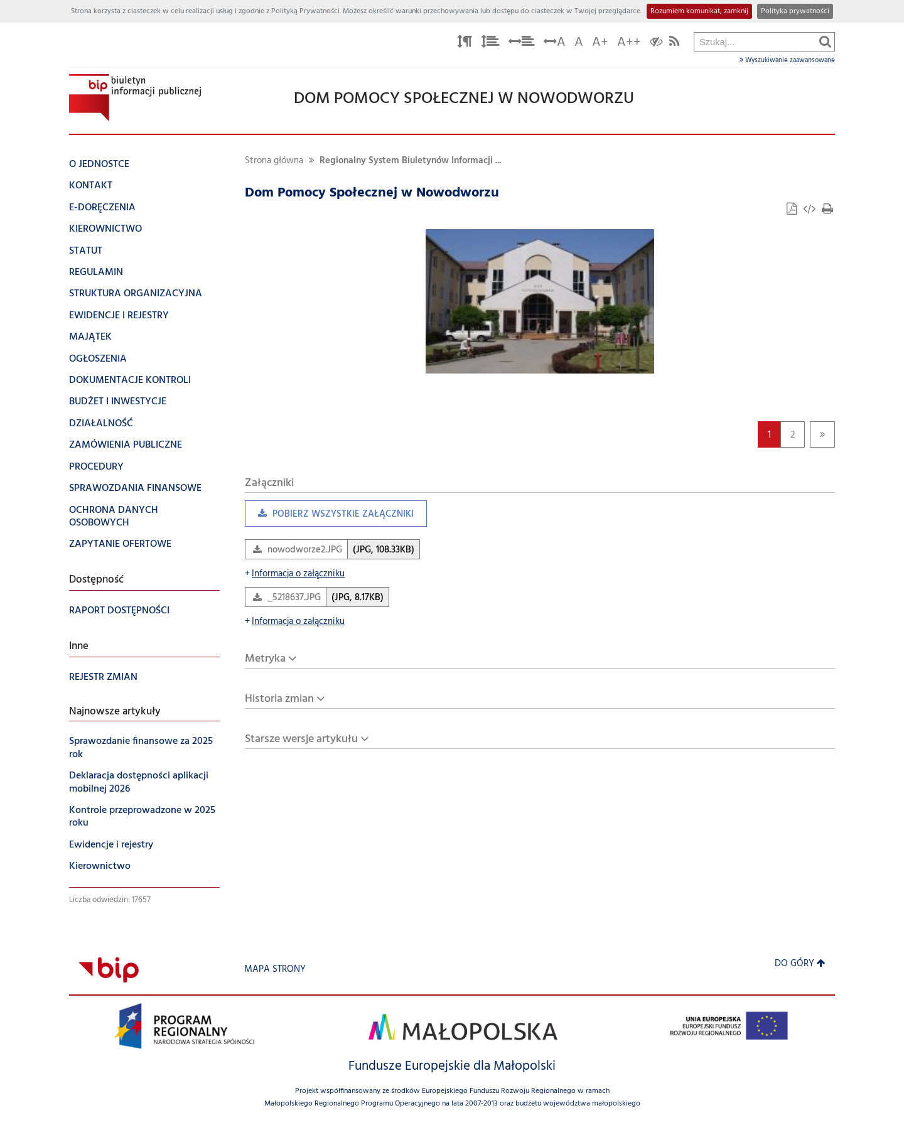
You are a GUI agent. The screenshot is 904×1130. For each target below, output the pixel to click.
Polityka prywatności (795, 11)
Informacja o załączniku (295, 574)
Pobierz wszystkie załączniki (329, 517)
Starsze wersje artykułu (301, 739)
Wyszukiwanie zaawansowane (787, 60)
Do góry (800, 964)
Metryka (265, 659)
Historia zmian (279, 699)
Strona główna (274, 161)
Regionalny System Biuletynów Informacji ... (410, 161)
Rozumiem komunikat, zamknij (699, 11)
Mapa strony (275, 969)
